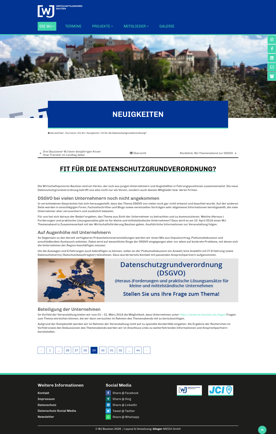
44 (138, 350)
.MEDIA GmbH (167, 428)
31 (111, 350)
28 (85, 350)
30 (103, 350)
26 (67, 350)
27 (76, 350)
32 (120, 350)
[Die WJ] (54, 26)
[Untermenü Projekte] (113, 26)
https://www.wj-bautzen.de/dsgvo (203, 314)
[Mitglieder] (148, 26)
